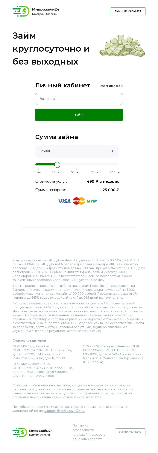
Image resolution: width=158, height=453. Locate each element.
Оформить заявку (111, 86)
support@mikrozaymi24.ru (64, 410)
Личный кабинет (128, 11)
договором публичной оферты (88, 393)
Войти (79, 114)
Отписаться (130, 432)
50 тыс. (76, 172)
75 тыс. (96, 172)
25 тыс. (57, 172)
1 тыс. (38, 172)
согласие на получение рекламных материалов (89, 389)
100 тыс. (116, 172)
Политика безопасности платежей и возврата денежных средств (88, 432)
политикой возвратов (84, 397)
